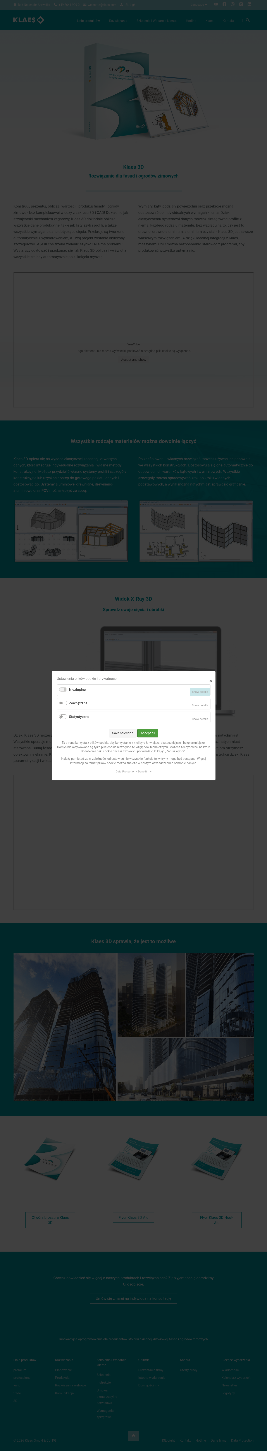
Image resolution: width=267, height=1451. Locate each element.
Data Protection (125, 771)
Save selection (122, 733)
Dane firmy (145, 771)
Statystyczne (79, 717)
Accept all (148, 733)
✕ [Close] (210, 680)
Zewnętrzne (78, 703)
